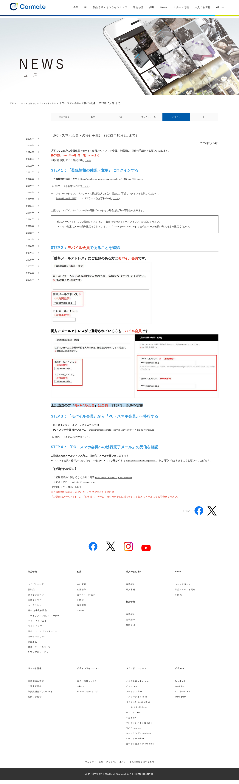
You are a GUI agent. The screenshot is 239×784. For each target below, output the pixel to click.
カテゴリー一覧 (36, 588)
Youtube (180, 690)
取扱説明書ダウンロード (41, 695)
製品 (93, 119)
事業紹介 (131, 588)
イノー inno (132, 690)
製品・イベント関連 (186, 593)
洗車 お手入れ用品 (38, 614)
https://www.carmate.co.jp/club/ (143, 464)
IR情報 (80, 604)
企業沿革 (82, 593)
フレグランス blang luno (140, 727)
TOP (12, 103)
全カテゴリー (65, 119)
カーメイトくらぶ (53, 103)
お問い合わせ (35, 701)
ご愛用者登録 (35, 690)
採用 (152, 7)
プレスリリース (148, 119)
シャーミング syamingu (139, 737)
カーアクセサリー (38, 609)
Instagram (181, 701)
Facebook (181, 685)
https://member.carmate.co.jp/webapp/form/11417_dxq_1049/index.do (127, 433)
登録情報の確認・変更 (68, 202)
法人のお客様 (203, 7)
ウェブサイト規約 (88, 766)
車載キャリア (35, 604)
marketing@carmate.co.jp (85, 486)
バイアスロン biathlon (138, 685)
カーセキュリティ (38, 640)
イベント (121, 119)
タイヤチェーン (36, 599)
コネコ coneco (134, 732)
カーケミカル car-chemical (141, 748)
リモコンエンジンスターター (44, 635)
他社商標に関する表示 (148, 766)
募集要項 (131, 629)
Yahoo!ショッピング (88, 695)
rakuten (81, 690)
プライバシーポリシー (117, 766)
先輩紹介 (131, 623)
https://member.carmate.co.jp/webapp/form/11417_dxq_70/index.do (117, 183)
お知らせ (35, 103)
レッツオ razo (134, 716)
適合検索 (138, 7)
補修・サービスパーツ (40, 651)
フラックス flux (135, 695)
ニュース (22, 103)
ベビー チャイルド (38, 625)
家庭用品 (33, 646)
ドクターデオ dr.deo (137, 701)
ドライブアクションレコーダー (45, 619)
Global (220, 7)
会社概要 (82, 588)
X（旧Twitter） (184, 695)
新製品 (31, 593)
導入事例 (131, 593)
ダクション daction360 (139, 706)
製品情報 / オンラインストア (110, 7)
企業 (76, 7)
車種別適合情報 (36, 685)
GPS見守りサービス (39, 656)
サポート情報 (181, 7)
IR (85, 7)
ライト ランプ (36, 630)
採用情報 (82, 609)
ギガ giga (131, 721)
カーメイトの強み (87, 599)
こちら (88, 164)
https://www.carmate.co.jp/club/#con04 (117, 481)
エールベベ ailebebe (137, 711)
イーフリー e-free (136, 742)
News (163, 7)
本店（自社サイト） (88, 685)
